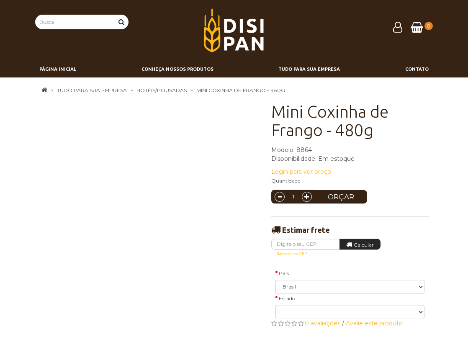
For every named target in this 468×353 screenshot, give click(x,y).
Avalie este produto (374, 323)
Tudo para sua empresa (92, 90)
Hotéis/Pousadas (161, 90)
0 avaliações (322, 323)
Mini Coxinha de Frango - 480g (240, 90)
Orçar (341, 197)
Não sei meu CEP (291, 254)
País (284, 273)
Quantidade (285, 181)
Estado (287, 298)
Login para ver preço (301, 171)
